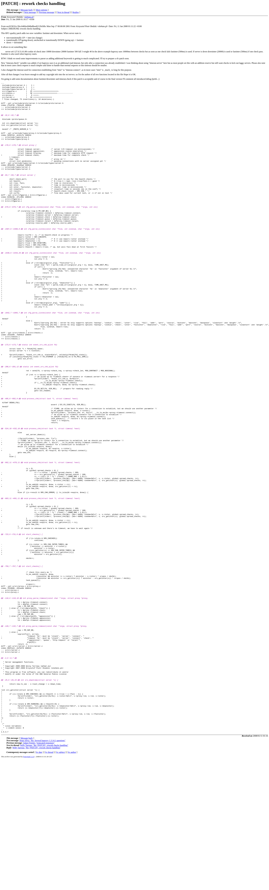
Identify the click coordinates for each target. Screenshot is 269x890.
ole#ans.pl (29, 17)
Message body (27, 10)
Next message (30, 12)
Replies (75, 12)
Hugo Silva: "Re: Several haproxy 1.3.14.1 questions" (43, 871)
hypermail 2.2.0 (28, 887)
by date (39, 882)
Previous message (46, 12)
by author (72, 882)
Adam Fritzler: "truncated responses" (38, 873)
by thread (49, 882)
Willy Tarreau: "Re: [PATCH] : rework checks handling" (44, 875)
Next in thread (63, 12)
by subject (60, 882)
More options (41, 10)
